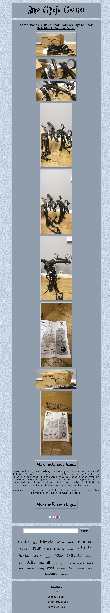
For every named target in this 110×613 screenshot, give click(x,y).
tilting (34, 543)
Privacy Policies (56, 602)
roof (50, 568)
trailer (81, 569)
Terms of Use (56, 607)
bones (38, 556)
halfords (61, 568)
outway (90, 569)
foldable (59, 549)
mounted (86, 541)
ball (21, 563)
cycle (23, 541)
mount (51, 573)
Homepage (56, 586)
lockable (25, 549)
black (90, 563)
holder (48, 557)
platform (71, 549)
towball (44, 563)
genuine (63, 574)
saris (71, 542)
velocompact (77, 563)
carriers (30, 568)
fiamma (64, 564)
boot (71, 568)
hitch (21, 569)
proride (55, 564)
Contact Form (56, 597)
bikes (47, 549)
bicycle (46, 541)
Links (56, 591)
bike (31, 562)
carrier (75, 555)
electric (90, 556)
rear (37, 548)
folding (41, 569)
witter (60, 542)
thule (85, 548)
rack (58, 555)
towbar (25, 555)
